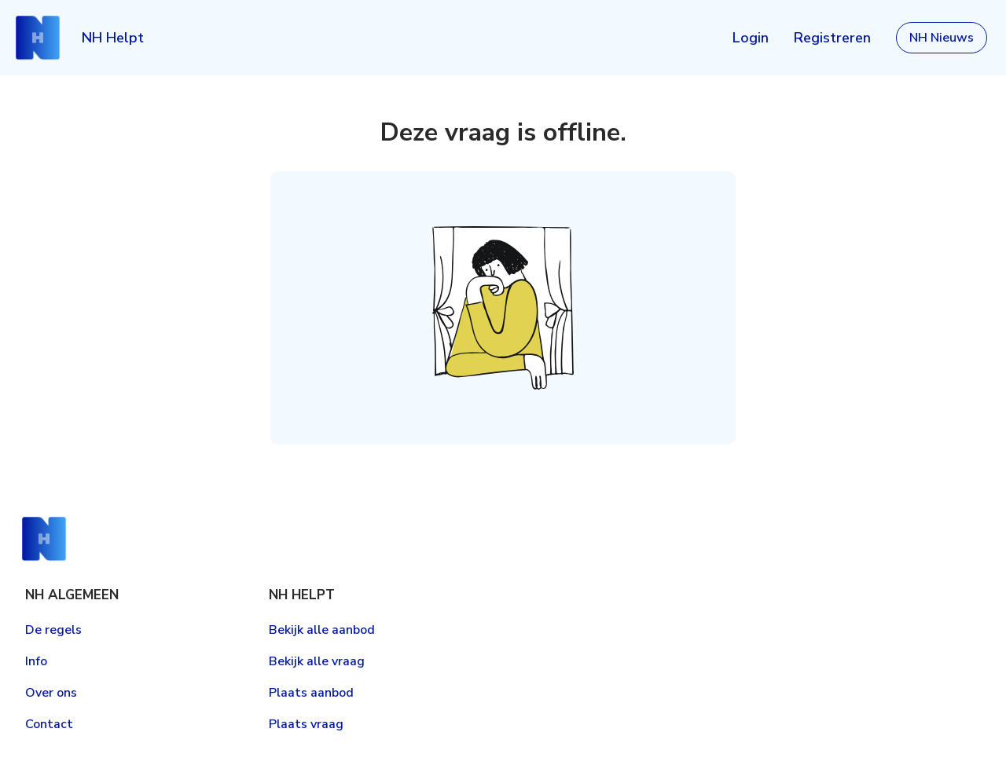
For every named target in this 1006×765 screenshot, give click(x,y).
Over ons (51, 692)
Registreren (832, 37)
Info (36, 661)
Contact (49, 724)
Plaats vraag (306, 724)
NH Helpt (113, 37)
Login (750, 37)
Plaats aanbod (311, 692)
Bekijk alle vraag (317, 661)
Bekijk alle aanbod (322, 630)
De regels (53, 630)
